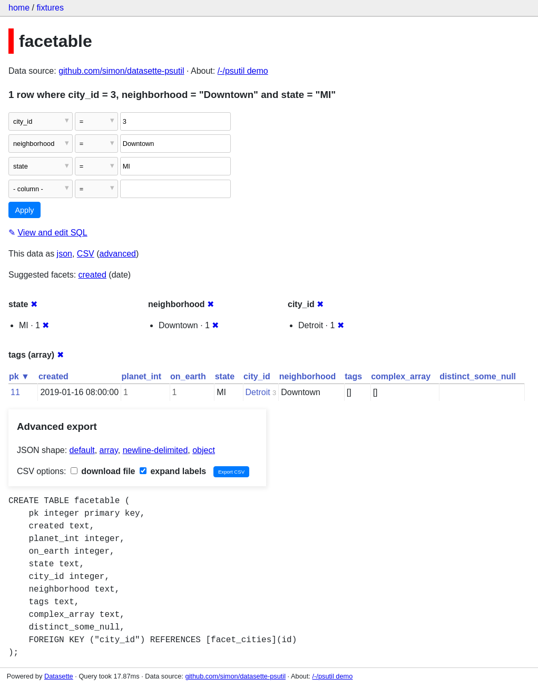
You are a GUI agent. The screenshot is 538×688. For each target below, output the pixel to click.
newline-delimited (155, 450)
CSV (85, 253)
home (19, 7)
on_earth (188, 376)
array (109, 450)
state (224, 376)
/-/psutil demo (243, 70)
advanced (118, 253)
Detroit (258, 392)
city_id (256, 376)
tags (353, 376)
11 (15, 392)
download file (103, 471)
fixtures (50, 7)
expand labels (173, 471)
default (82, 450)
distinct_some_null (477, 376)
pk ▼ (19, 376)
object (203, 450)
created (92, 274)
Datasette (58, 676)
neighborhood (307, 376)
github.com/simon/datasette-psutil (121, 70)
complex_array (401, 376)
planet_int (142, 376)
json (64, 253)
